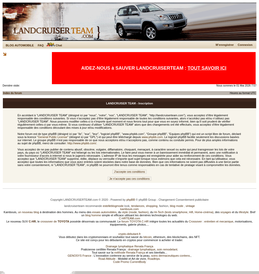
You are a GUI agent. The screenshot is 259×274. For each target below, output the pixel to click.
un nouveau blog (28, 212)
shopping (152, 205)
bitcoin (148, 237)
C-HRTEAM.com (129, 218)
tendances (137, 205)
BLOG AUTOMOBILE (20, 45)
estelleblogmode (113, 205)
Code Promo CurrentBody (129, 261)
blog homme (93, 215)
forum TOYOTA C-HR (135, 221)
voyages (225, 212)
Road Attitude (106, 258)
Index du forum (12, 93)
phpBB (130, 199)
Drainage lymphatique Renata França (129, 246)
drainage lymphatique (141, 249)
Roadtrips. (154, 258)
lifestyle (244, 212)
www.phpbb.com (152, 137)
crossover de (54, 221)
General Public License (52, 137)
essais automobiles (104, 212)
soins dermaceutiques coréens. (170, 255)
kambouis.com (129, 209)
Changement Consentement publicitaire (184, 199)
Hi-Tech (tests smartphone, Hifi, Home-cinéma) (184, 212)
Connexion (245, 44)
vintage (190, 205)
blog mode (176, 205)
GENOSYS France (79, 255)
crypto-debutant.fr (129, 233)
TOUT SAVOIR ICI (207, 68)
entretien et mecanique (218, 221)
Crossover (195, 221)
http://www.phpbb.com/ (81, 143)
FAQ (41, 45)
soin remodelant (167, 249)
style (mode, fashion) (135, 212)
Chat (54, 45)
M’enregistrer (225, 44)
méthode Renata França (129, 252)
